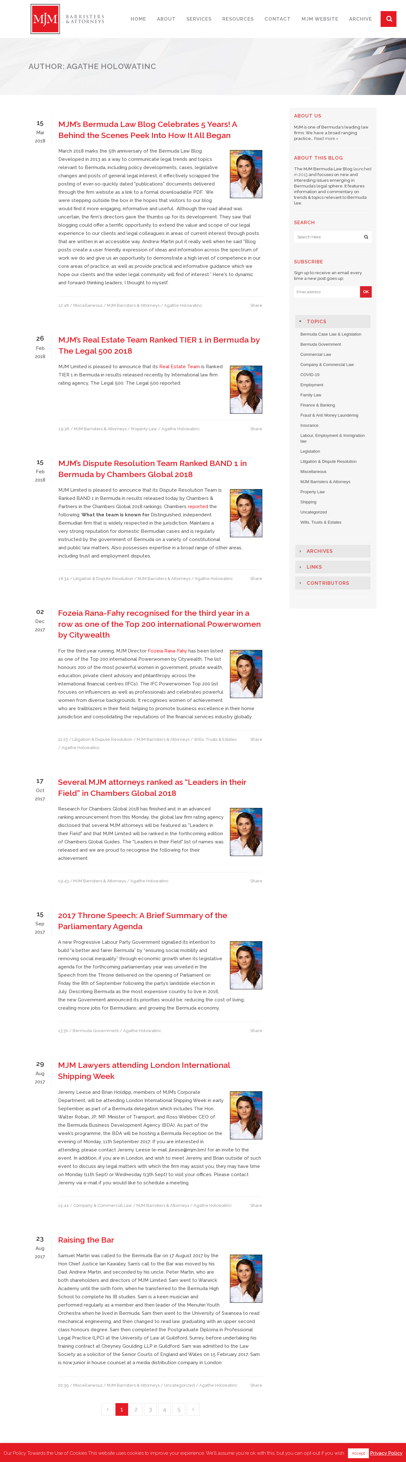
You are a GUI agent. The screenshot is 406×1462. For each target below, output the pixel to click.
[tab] (333, 321)
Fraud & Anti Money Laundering (329, 415)
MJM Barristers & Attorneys (133, 305)
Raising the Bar (86, 1240)
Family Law (310, 395)
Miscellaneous (87, 305)
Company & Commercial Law (102, 1205)
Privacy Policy (386, 1453)
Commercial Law (315, 354)
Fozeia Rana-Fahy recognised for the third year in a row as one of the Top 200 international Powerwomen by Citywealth (159, 624)
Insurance (309, 425)
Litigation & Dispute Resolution (103, 578)
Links (314, 567)
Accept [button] (358, 1453)
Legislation (310, 451)
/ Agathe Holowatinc (181, 305)
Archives (320, 551)
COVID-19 (309, 374)
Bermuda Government (96, 1030)
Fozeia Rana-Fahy (167, 651)
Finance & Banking (317, 405)
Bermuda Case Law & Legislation (330, 334)
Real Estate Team (179, 366)
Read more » (326, 138)
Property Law (144, 428)
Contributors (328, 583)
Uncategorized (179, 1385)
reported (198, 506)
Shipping (308, 502)
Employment (311, 384)
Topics (316, 322)
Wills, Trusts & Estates (215, 739)
